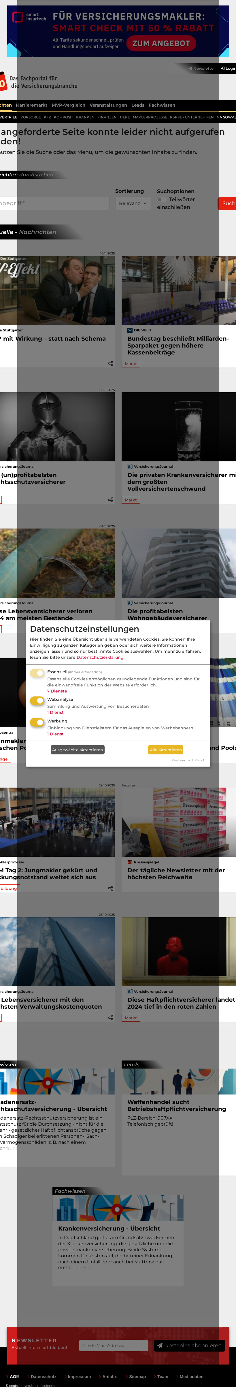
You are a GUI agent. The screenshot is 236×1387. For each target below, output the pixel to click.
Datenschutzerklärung (100, 657)
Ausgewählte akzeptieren (77, 749)
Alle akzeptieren (166, 749)
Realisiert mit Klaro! (187, 760)
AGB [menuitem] (12, 1375)
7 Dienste (57, 690)
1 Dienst (55, 712)
